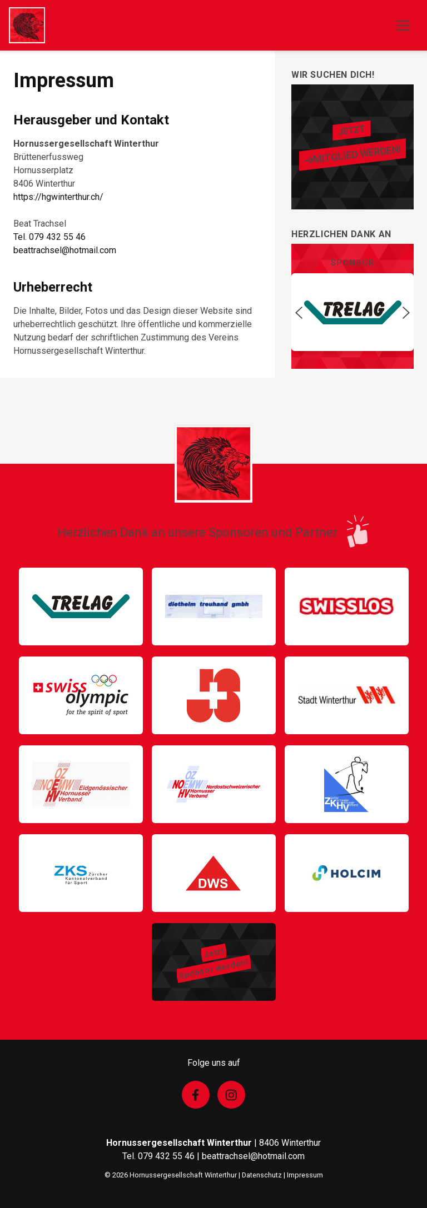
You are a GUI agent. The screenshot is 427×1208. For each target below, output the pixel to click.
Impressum (305, 1175)
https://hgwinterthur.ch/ (58, 197)
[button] (298, 312)
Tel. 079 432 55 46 (49, 237)
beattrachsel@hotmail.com (64, 250)
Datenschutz (262, 1175)
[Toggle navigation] (403, 25)
